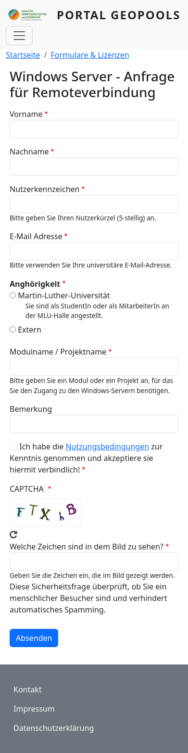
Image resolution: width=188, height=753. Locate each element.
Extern (29, 329)
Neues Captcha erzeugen (13, 534)
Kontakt (27, 689)
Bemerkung (31, 409)
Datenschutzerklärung (53, 728)
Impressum (34, 708)
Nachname (29, 151)
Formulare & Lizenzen (90, 55)
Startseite (23, 55)
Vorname (26, 114)
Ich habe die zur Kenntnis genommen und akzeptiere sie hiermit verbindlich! (86, 458)
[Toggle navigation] (19, 35)
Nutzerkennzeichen (44, 189)
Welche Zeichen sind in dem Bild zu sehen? (86, 546)
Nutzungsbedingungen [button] (107, 446)
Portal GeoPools (118, 15)
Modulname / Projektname (58, 351)
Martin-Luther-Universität (64, 295)
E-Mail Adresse (36, 236)
